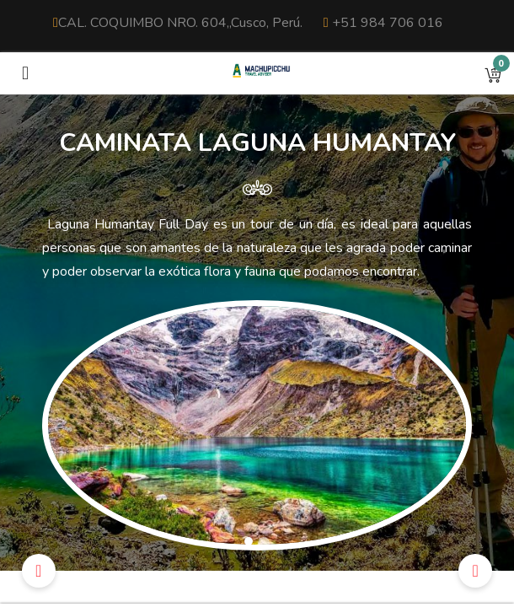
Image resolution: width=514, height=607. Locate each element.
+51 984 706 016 (383, 22)
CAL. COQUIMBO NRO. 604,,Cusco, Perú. (178, 22)
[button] (493, 73)
